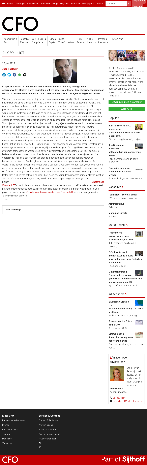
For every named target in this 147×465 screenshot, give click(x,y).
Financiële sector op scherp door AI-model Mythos (120, 171)
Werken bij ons (46, 425)
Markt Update (117, 225)
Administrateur (116, 204)
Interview (75, 3)
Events (10, 3)
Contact (99, 3)
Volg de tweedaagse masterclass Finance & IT (49, 192)
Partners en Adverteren (13, 420)
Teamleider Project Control (123, 194)
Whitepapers (88, 3)
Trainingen (20, 3)
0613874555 (119, 397)
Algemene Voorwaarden (50, 434)
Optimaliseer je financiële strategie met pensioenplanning (121, 337)
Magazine (64, 3)
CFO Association (10, 429)
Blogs (55, 3)
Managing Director (118, 213)
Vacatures (45, 3)
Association (32, 3)
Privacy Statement (47, 429)
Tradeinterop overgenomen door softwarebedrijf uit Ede (121, 236)
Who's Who (117, 39)
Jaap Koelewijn (10, 69)
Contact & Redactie (48, 420)
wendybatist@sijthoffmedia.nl (127, 401)
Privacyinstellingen (47, 438)
